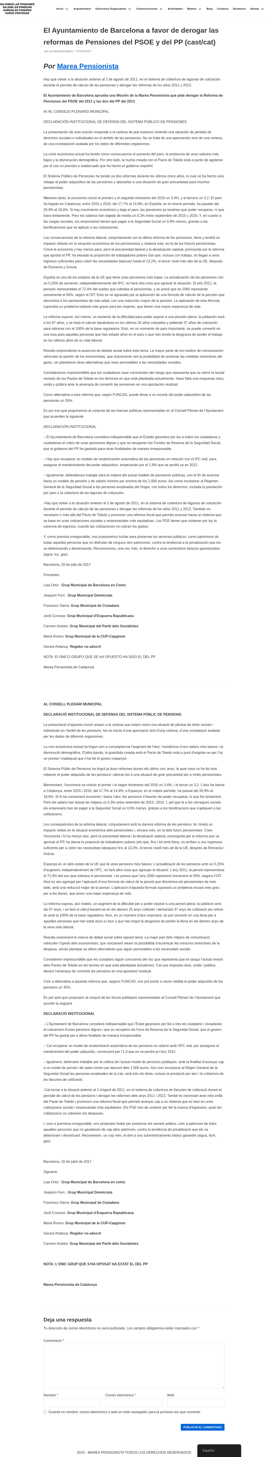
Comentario (54, 1340)
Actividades (175, 8)
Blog (209, 8)
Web (170, 1395)
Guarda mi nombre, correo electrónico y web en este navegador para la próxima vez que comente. (125, 1412)
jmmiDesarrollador (61, 51)
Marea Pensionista (87, 66)
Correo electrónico (120, 1395)
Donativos (239, 8)
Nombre (51, 1395)
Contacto (222, 8)
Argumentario (82, 8)
